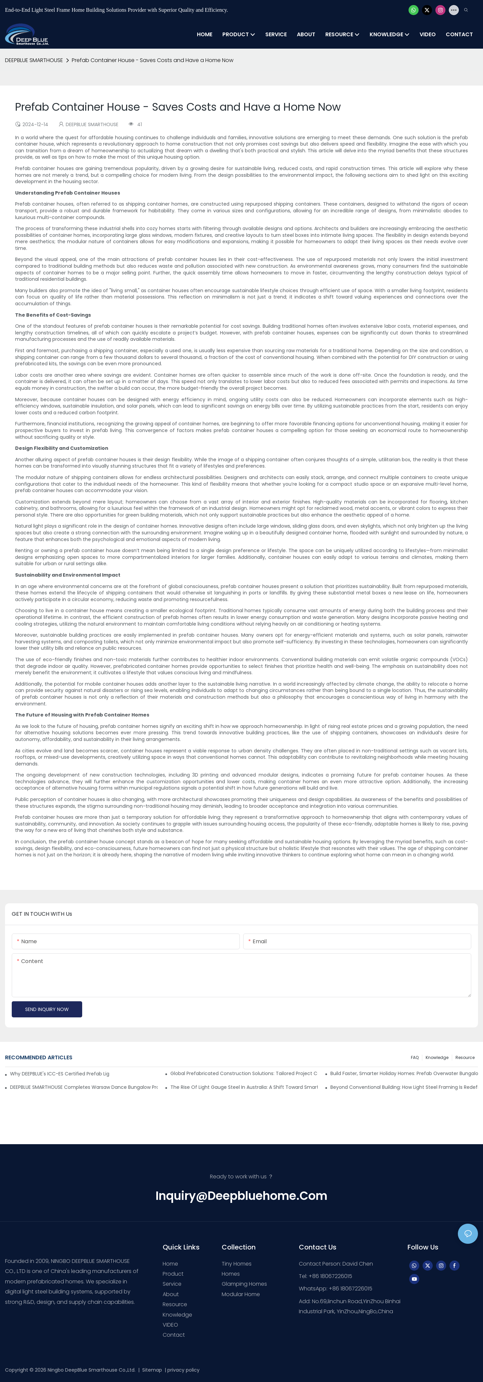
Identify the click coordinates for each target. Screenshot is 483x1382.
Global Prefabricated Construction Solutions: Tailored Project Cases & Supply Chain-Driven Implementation (244, 1073)
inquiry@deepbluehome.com (241, 1196)
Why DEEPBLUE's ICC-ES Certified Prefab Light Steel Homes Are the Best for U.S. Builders (59, 1073)
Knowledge (437, 1057)
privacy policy (183, 1370)
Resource (465, 1057)
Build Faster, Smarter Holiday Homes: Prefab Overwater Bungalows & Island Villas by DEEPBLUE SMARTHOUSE (404, 1073)
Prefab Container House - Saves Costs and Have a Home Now (152, 60)
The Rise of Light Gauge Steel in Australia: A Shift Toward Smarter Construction (244, 1087)
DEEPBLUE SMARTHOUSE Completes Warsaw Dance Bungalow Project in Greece (84, 1087)
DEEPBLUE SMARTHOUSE (34, 60)
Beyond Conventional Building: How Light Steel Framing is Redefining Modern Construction (404, 1087)
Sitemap (151, 1370)
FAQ (415, 1057)
